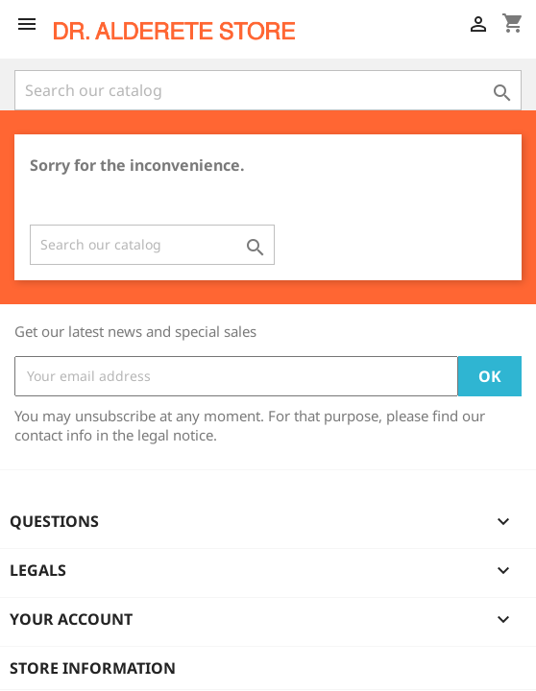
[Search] (268, 90)
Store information (93, 668)
